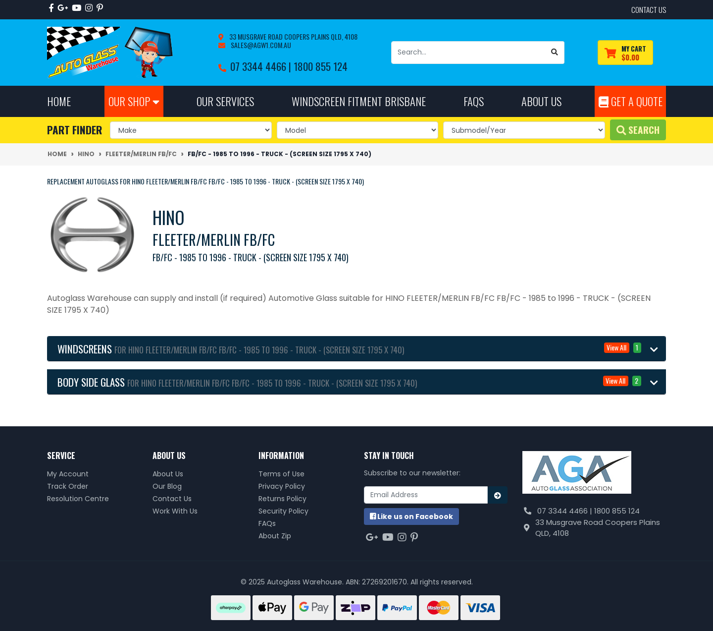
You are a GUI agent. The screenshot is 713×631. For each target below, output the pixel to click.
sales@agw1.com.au (260, 45)
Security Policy (283, 511)
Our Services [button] (225, 101)
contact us (648, 9)
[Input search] (468, 52)
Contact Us (172, 499)
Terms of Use (281, 474)
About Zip (274, 536)
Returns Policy (282, 499)
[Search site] (554, 52)
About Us (168, 474)
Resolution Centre (78, 499)
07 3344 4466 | (262, 66)
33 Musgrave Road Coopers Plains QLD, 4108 (292, 36)
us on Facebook (411, 516)
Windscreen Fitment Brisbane (359, 101)
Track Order (67, 486)
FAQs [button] (473, 101)
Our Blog (167, 486)
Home (59, 101)
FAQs (267, 523)
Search (638, 129)
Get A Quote (630, 101)
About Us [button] (541, 101)
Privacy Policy (281, 486)
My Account (68, 474)
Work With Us (175, 511)
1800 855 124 (321, 66)
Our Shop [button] (133, 101)
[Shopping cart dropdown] (625, 53)
